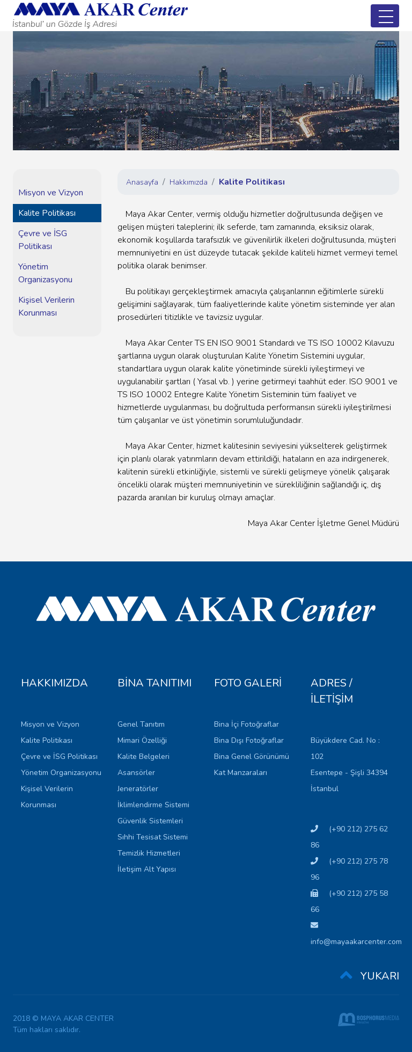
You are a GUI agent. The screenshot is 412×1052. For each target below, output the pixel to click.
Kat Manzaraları (240, 773)
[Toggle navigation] (385, 15)
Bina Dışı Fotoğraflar (249, 740)
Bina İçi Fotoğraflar (246, 724)
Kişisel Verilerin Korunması (46, 306)
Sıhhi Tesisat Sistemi (152, 837)
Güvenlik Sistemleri (150, 821)
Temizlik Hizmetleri (148, 853)
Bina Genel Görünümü (251, 756)
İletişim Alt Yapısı (146, 869)
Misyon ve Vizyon (50, 193)
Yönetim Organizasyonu (45, 273)
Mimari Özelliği (142, 740)
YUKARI (369, 976)
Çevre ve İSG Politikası (42, 240)
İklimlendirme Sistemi (153, 805)
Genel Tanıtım (141, 724)
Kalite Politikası (47, 213)
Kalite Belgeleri (143, 756)
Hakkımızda (189, 182)
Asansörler (136, 773)
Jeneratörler (137, 789)
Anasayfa (142, 182)
